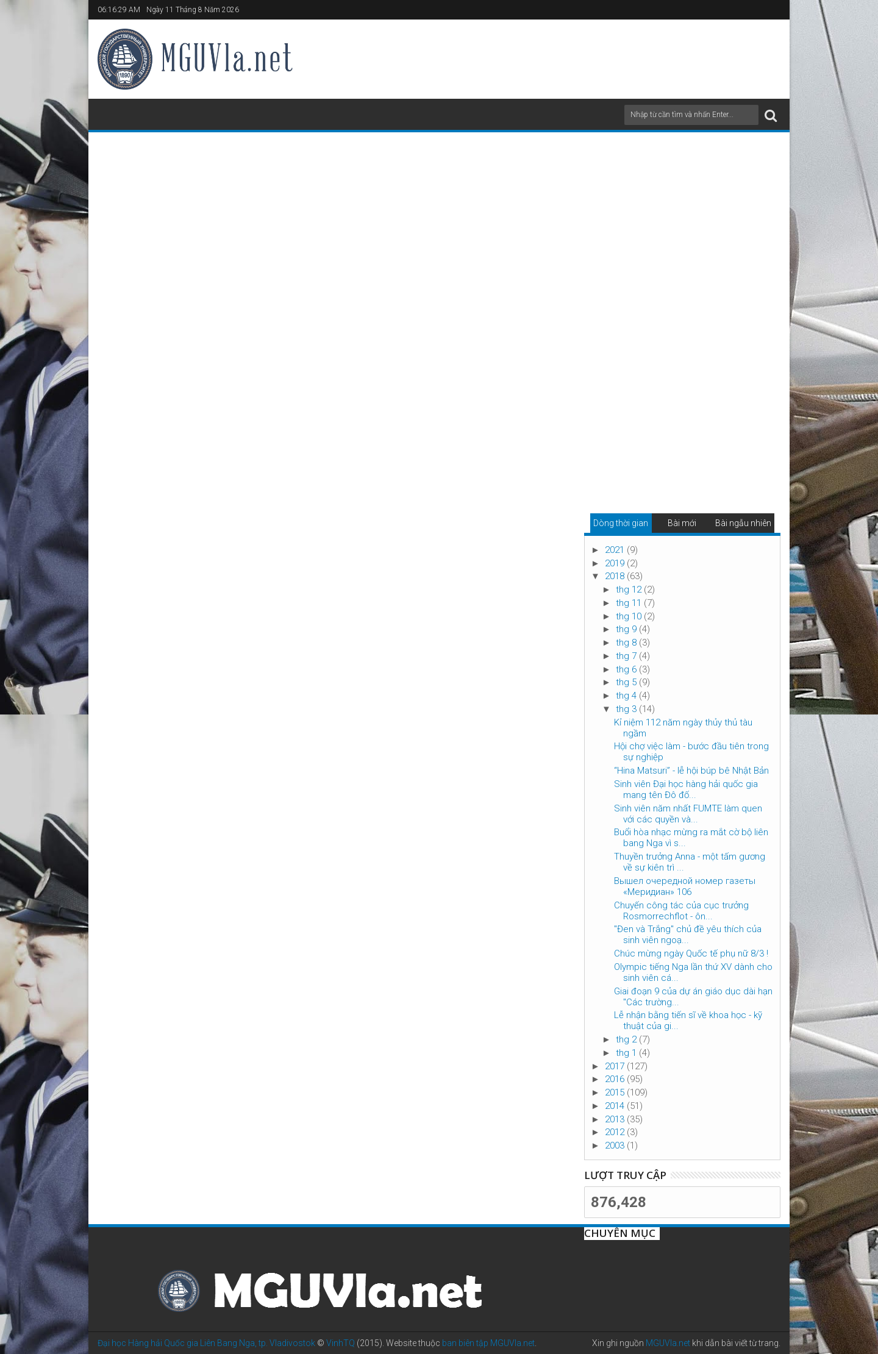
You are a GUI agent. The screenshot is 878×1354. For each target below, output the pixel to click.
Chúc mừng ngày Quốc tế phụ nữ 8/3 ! (691, 953)
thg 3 (627, 709)
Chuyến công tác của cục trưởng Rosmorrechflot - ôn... (681, 911)
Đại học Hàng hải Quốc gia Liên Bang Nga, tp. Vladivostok (206, 1343)
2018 (616, 576)
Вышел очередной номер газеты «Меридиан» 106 (684, 886)
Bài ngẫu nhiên (743, 523)
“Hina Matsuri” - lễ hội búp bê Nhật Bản (691, 770)
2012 (616, 1132)
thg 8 (627, 642)
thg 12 (630, 589)
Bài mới (682, 523)
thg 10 (630, 616)
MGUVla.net (668, 1343)
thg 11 (630, 602)
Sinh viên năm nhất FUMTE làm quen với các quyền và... (688, 814)
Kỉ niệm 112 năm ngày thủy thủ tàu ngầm (683, 728)
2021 (616, 549)
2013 (616, 1119)
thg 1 (627, 1052)
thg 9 (627, 629)
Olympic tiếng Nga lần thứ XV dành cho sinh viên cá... (693, 972)
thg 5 (627, 682)
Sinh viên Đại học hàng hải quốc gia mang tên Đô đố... (686, 789)
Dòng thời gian (620, 523)
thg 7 (627, 655)
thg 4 (627, 695)
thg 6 (627, 669)
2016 (616, 1079)
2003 (616, 1145)
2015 (616, 1092)
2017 (616, 1066)
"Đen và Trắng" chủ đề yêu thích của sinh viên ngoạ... (688, 935)
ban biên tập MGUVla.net (488, 1343)
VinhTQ (340, 1343)
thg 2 (627, 1039)
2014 (616, 1105)
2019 (616, 563)
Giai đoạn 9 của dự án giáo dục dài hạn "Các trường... (693, 997)
